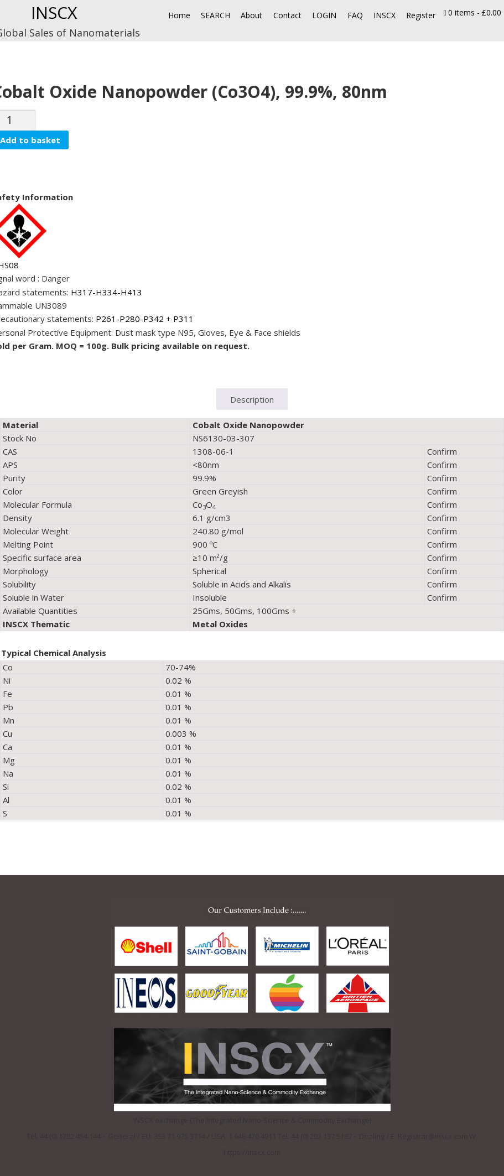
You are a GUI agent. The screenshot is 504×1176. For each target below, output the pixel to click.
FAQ (355, 15)
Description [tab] (252, 399)
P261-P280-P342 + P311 (145, 318)
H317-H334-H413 (106, 292)
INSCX (54, 12)
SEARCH (215, 15)
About (251, 15)
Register (420, 15)
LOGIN (324, 15)
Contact (287, 15)
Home (179, 15)
